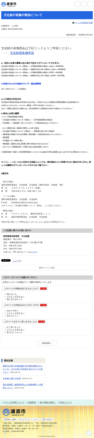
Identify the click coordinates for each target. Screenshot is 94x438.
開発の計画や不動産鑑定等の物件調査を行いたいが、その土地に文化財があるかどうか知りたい (23, 369)
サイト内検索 (77, 4)
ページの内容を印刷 (82, 23)
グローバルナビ (90, 4)
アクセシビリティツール (83, 4)
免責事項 (32, 402)
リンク (35, 419)
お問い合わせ (47, 419)
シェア (17, 261)
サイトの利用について (14, 402)
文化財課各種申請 (22, 52)
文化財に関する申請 (12, 378)
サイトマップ (24, 419)
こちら (34, 252)
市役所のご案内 (10, 419)
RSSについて (66, 402)
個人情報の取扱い (48, 402)
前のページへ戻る (47, 268)
